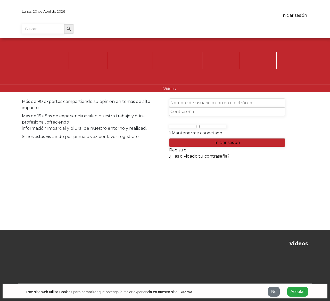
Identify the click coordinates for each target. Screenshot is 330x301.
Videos (169, 88)
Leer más (185, 292)
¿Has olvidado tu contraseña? (199, 156)
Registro (177, 150)
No (273, 291)
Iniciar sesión (294, 15)
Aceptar (298, 291)
